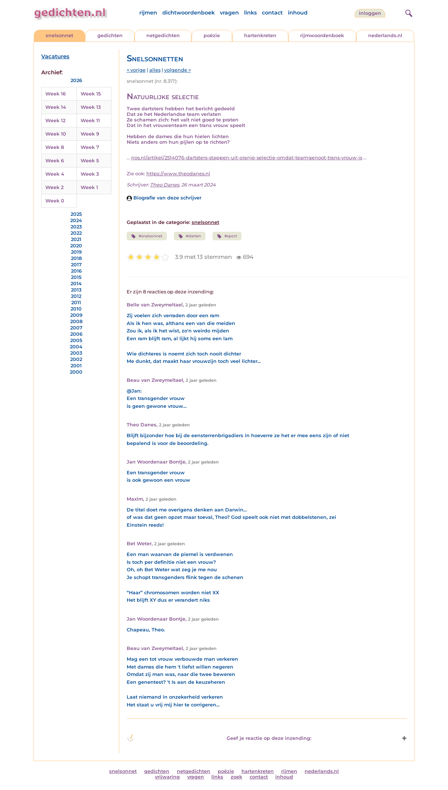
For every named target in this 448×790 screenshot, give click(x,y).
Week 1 (89, 187)
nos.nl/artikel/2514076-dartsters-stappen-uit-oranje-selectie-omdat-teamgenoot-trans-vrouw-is (246, 157)
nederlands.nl (385, 35)
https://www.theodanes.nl (178, 173)
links (250, 12)
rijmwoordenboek (322, 35)
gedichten (110, 35)
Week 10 (55, 134)
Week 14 (55, 107)
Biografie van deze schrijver (164, 198)
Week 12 (55, 120)
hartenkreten (260, 35)
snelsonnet (59, 35)
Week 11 (90, 120)
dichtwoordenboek (188, 12)
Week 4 (54, 174)
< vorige (136, 70)
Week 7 (90, 147)
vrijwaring (167, 777)
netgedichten (163, 35)
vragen (229, 12)
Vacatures (55, 56)
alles (154, 70)
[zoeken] (408, 12)
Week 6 (54, 160)
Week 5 (90, 160)
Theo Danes (164, 185)
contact (272, 12)
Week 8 (54, 147)
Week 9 (90, 134)
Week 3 (90, 174)
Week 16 (55, 94)
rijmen (148, 12)
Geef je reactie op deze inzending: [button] (219, 738)
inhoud (298, 12)
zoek (236, 777)
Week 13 (91, 107)
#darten (189, 236)
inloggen (370, 13)
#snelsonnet (146, 236)
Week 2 (54, 187)
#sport (227, 236)
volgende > (177, 70)
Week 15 (91, 94)
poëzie (212, 35)
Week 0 (54, 201)
